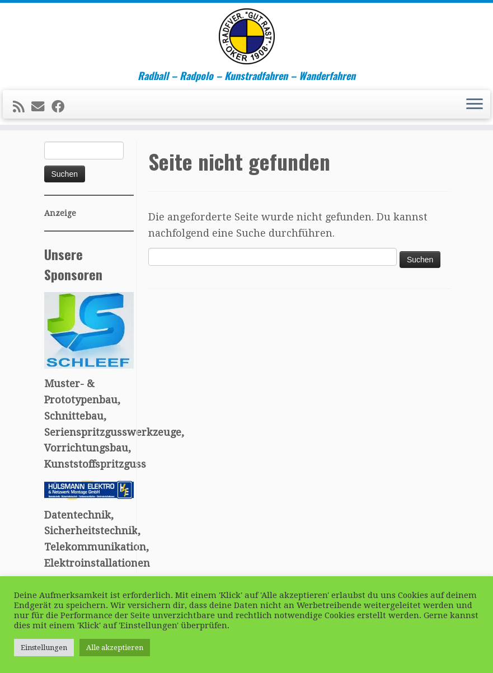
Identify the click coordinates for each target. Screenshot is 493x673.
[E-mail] (41, 107)
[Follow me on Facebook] (61, 107)
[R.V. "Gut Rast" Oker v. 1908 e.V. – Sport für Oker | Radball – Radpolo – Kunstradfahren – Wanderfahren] (246, 36)
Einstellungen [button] (44, 647)
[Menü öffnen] (474, 104)
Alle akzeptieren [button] (114, 647)
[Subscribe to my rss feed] (22, 107)
